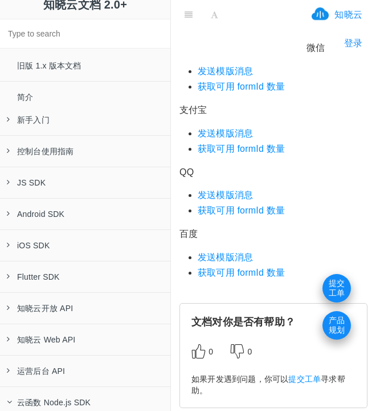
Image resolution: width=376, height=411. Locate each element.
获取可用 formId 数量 (241, 86)
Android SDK (35, 214)
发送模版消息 (225, 71)
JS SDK (26, 182)
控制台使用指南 (40, 151)
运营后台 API (36, 371)
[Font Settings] (214, 14)
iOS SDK (28, 245)
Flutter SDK (33, 276)
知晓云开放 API (40, 308)
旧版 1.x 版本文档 (49, 65)
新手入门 (28, 119)
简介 (25, 97)
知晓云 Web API (41, 339)
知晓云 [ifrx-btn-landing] (348, 14)
